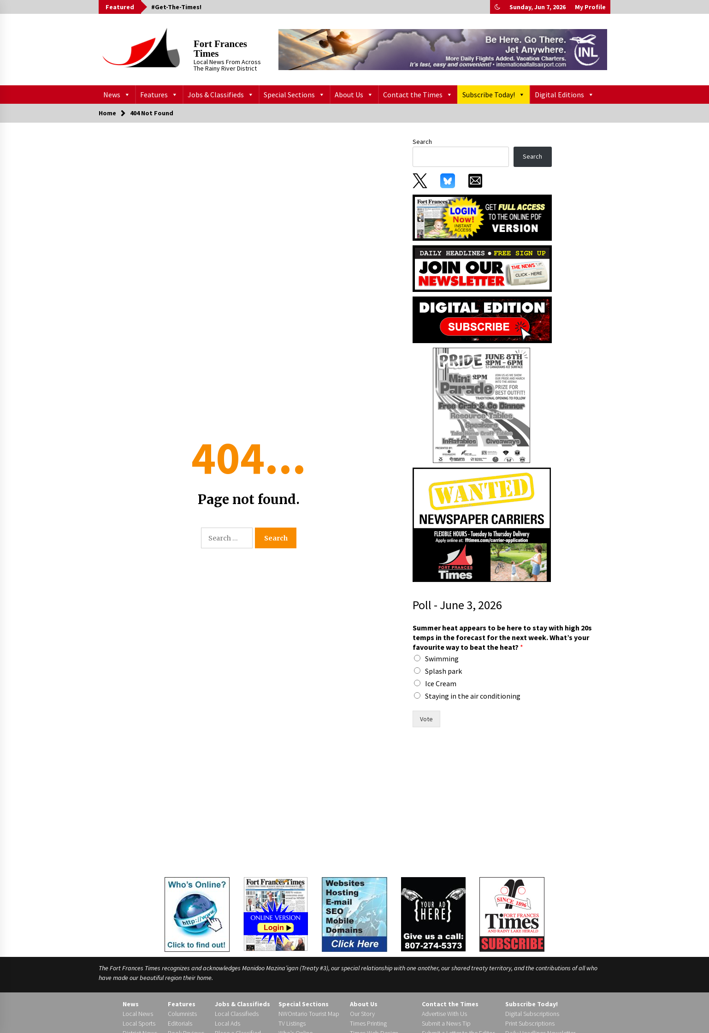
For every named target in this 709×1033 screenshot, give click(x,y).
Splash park (443, 671)
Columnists (182, 1013)
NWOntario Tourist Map (308, 1013)
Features (159, 94)
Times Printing (368, 1023)
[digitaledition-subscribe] (482, 319)
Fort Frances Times (220, 48)
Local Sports (139, 1023)
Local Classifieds (237, 1013)
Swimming (442, 658)
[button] (497, 7)
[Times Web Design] (354, 913)
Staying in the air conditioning (472, 696)
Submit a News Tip (446, 1023)
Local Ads (227, 1023)
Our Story (362, 1013)
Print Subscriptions (530, 1023)
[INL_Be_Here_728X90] (442, 49)
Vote (426, 719)
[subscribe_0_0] (482, 217)
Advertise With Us (444, 1013)
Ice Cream (440, 683)
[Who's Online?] (197, 913)
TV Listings (292, 1023)
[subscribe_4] (482, 268)
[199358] (482, 405)
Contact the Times (418, 94)
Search (422, 141)
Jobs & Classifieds (221, 94)
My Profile (590, 7)
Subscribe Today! (493, 94)
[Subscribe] (511, 914)
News (116, 94)
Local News (138, 1013)
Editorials (180, 1023)
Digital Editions (564, 94)
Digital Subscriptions (532, 1013)
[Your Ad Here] (433, 914)
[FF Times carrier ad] (482, 524)
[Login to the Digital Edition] (275, 913)
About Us (354, 94)
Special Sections (294, 94)
